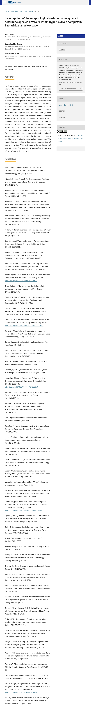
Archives (14, 12)
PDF (61, 36)
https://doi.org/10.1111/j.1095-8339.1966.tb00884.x (24, 510)
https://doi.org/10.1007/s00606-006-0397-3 (21, 281)
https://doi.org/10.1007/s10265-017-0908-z (21, 692)
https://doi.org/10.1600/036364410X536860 (21, 387)
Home (7, 12)
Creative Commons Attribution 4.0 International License (70, 138)
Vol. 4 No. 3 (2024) (26, 12)
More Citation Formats (68, 89)
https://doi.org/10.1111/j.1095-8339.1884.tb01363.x (24, 326)
